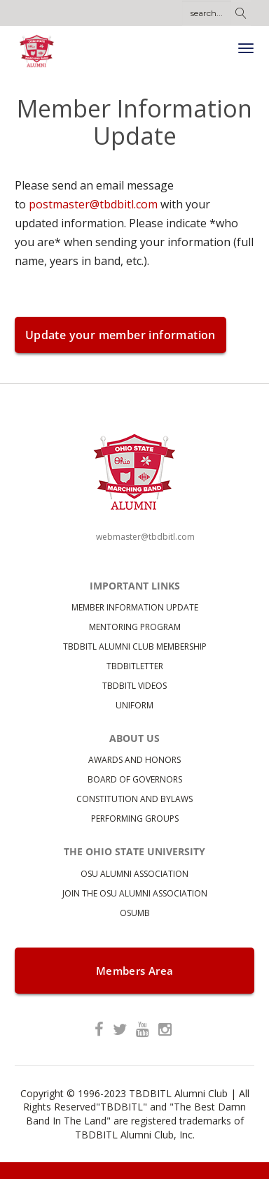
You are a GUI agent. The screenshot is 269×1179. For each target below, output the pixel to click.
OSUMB (135, 913)
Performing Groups (135, 818)
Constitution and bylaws (134, 799)
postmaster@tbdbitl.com (93, 204)
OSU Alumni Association (134, 874)
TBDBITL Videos (134, 686)
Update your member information (120, 335)
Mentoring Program (135, 627)
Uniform (134, 705)
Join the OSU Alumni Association (134, 893)
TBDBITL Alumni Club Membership (135, 646)
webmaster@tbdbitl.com (145, 537)
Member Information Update (134, 607)
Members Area (135, 971)
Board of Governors (135, 779)
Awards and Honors (134, 760)
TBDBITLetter (134, 666)
